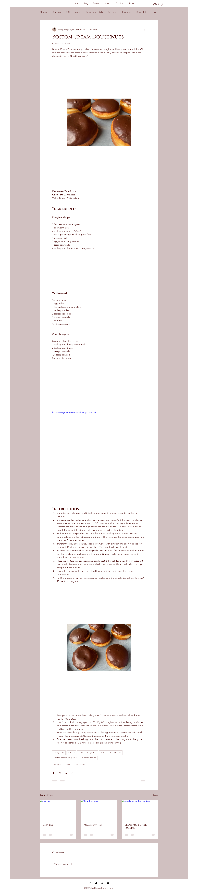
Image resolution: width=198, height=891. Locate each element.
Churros (48, 824)
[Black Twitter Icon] (95, 883)
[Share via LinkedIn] (66, 773)
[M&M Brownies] (99, 810)
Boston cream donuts (111, 752)
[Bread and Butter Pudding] (140, 810)
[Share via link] (72, 773)
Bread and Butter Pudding (136, 826)
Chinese (56, 12)
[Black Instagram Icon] (102, 883)
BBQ (68, 12)
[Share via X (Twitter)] (59, 773)
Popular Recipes (78, 764)
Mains (77, 12)
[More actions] (144, 29)
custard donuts (89, 758)
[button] (155, 12)
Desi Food (126, 12)
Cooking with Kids (94, 12)
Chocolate (141, 12)
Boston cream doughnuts (66, 758)
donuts (71, 752)
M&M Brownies (93, 824)
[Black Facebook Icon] (89, 883)
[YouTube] (108, 883)
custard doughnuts (87, 752)
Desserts (112, 12)
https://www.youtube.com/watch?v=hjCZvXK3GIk (74, 412)
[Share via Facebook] (53, 773)
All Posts (43, 12)
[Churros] (58, 810)
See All (155, 795)
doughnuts (59, 752)
